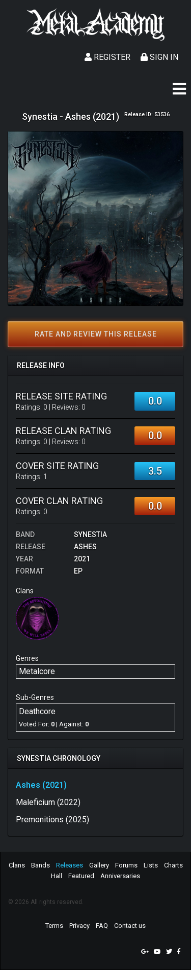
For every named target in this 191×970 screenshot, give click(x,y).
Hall (56, 876)
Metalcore (37, 671)
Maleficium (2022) (48, 802)
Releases (69, 865)
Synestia (90, 534)
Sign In (159, 57)
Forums (126, 865)
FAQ (102, 925)
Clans (17, 865)
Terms (54, 925)
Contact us (130, 925)
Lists (151, 865)
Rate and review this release (96, 334)
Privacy (79, 925)
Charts (173, 865)
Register (107, 57)
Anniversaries (120, 876)
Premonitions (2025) (52, 819)
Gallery (99, 865)
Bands (40, 865)
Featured (81, 876)
